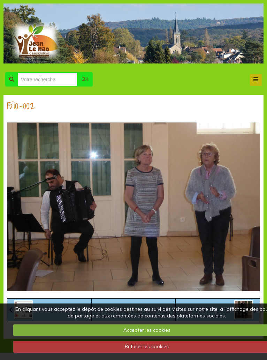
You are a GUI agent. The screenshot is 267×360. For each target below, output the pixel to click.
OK (85, 79)
